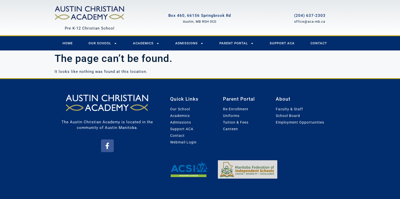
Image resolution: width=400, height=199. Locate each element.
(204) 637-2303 (310, 15)
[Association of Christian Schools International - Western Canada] (189, 168)
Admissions (189, 43)
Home (67, 43)
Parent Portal (236, 43)
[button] (107, 145)
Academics (146, 43)
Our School (103, 43)
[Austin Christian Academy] (89, 12)
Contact (318, 43)
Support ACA (282, 43)
